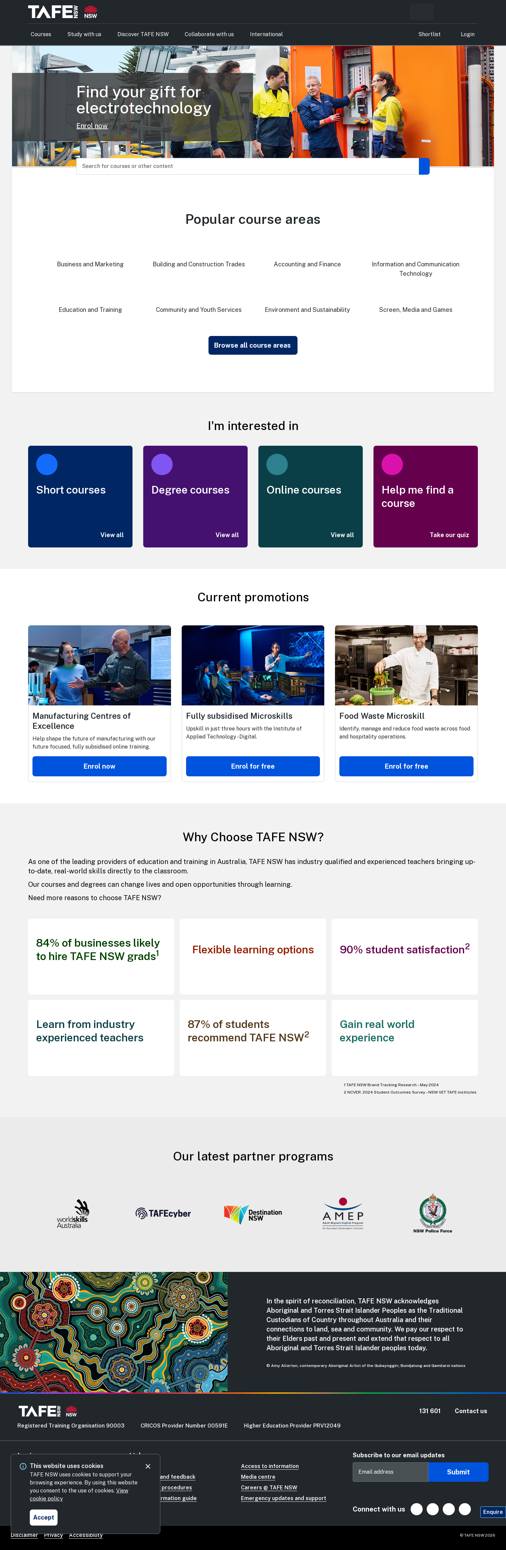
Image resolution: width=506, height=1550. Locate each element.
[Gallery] (253, 1214)
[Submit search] (424, 166)
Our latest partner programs (253, 1156)
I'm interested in (253, 425)
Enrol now (92, 126)
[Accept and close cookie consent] (44, 1518)
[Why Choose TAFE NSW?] (253, 834)
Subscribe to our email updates (399, 1455)
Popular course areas (253, 219)
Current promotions (253, 597)
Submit (458, 1472)
